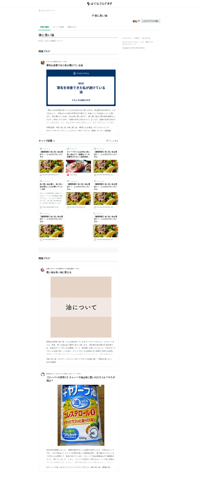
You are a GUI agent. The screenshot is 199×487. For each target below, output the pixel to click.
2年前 (65, 62)
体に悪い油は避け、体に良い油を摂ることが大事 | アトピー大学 (51, 186)
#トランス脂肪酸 (104, 131)
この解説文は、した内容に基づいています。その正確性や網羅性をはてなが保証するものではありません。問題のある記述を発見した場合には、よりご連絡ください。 (51, 41)
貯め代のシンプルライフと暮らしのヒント (60, 374)
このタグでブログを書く (150, 21)
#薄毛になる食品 (85, 127)
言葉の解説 (44, 27)
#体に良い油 (61, 127)
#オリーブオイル (53, 131)
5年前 (77, 269)
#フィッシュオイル (69, 131)
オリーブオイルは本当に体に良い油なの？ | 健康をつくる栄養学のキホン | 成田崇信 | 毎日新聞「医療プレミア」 (78, 154)
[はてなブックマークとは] (54, 140)
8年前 (79, 374)
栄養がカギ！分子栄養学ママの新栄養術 (60, 269)
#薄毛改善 (50, 127)
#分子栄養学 (51, 362)
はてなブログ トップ (47, 10)
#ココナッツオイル (65, 359)
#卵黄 (93, 131)
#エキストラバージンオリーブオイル (74, 467)
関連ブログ (72, 27)
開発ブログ (149, 42)
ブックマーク (45, 149)
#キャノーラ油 (52, 467)
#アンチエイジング (101, 127)
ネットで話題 (58, 27)
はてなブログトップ (129, 44)
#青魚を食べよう (105, 359)
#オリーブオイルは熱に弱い (85, 359)
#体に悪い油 (72, 127)
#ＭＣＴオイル (84, 131)
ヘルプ (141, 42)
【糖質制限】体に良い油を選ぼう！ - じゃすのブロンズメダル (51, 154)
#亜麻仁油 (106, 467)
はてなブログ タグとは (130, 42)
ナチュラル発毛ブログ (54, 62)
